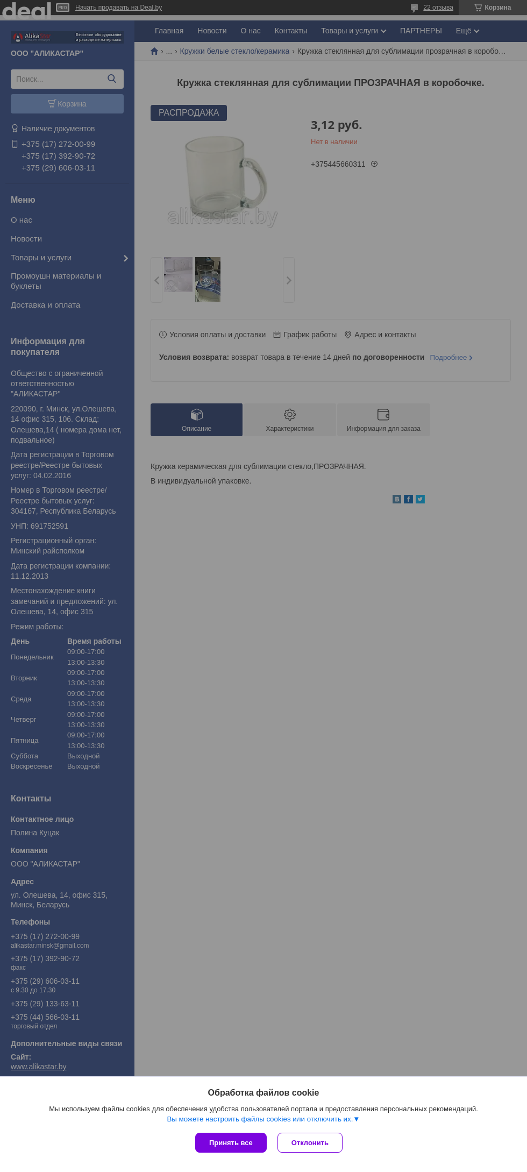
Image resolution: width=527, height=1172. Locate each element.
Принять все (231, 1143)
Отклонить (310, 1143)
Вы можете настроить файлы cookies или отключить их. (260, 1119)
